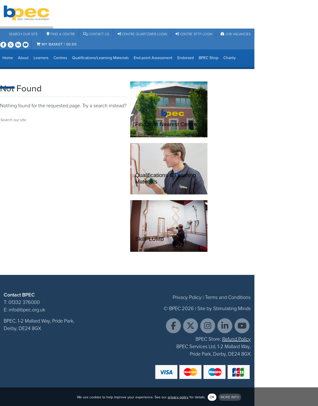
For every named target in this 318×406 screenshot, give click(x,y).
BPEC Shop (208, 58)
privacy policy (178, 397)
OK (212, 397)
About (23, 58)
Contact (96, 34)
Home (7, 58)
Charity (229, 58)
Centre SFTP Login (193, 34)
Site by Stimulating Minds (224, 308)
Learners (41, 58)
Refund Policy (236, 339)
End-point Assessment (153, 58)
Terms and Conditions (228, 297)
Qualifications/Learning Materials (100, 58)
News (7, 77)
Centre (61, 34)
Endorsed (185, 58)
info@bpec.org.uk (27, 309)
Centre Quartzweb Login (142, 34)
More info (230, 397)
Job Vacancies (236, 34)
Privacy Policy (187, 297)
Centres (60, 58)
